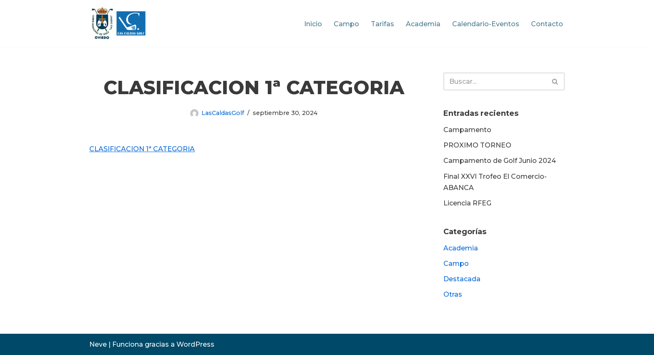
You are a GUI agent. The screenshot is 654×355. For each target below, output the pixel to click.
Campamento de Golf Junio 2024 (499, 161)
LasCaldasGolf (222, 113)
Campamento (467, 130)
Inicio (313, 24)
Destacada (461, 279)
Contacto (547, 24)
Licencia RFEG (467, 203)
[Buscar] (494, 81)
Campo (346, 24)
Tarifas (382, 24)
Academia (423, 24)
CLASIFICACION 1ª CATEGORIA (142, 149)
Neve (98, 344)
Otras (452, 294)
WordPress (195, 344)
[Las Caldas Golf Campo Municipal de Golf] (118, 24)
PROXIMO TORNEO (477, 145)
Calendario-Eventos (485, 24)
